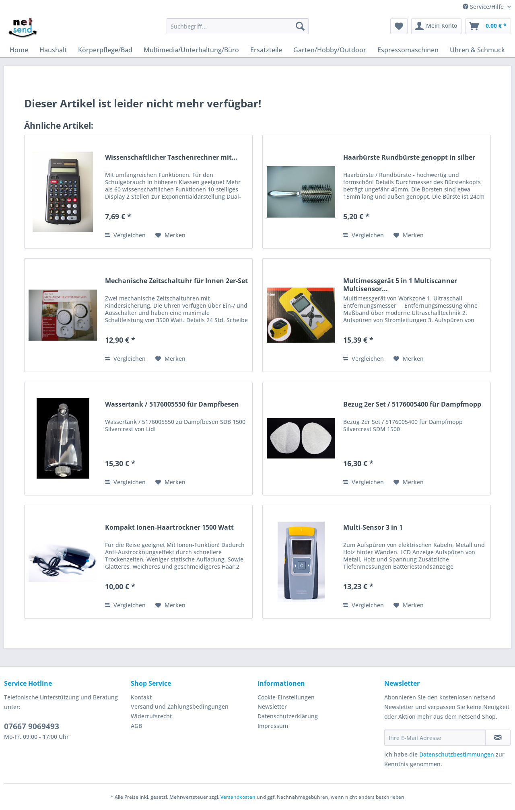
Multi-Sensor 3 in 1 (373, 527)
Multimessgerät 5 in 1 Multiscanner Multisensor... (400, 285)
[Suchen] (300, 26)
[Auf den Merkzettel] (170, 235)
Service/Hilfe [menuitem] (484, 6)
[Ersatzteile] (266, 50)
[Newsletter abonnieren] (498, 738)
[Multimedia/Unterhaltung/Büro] (191, 50)
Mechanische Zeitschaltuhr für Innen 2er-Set (176, 281)
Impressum (273, 726)
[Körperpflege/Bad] (105, 50)
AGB (136, 726)
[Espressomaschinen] (408, 50)
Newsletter (272, 706)
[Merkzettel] (399, 26)
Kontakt (141, 697)
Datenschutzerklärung (288, 716)
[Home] (19, 50)
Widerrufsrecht (151, 716)
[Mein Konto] (436, 26)
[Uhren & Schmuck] (477, 50)
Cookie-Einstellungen (286, 697)
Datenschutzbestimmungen (456, 754)
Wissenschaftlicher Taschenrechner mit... (171, 157)
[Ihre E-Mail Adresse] (435, 738)
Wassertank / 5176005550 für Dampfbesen (172, 404)
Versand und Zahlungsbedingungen (180, 706)
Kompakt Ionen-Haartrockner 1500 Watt (169, 527)
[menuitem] (238, 30)
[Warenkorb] (488, 26)
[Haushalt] (53, 50)
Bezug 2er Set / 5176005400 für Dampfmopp (412, 404)
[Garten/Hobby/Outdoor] (330, 50)
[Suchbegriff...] (238, 26)
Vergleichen (125, 235)
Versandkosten (237, 797)
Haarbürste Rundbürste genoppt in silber (409, 157)
